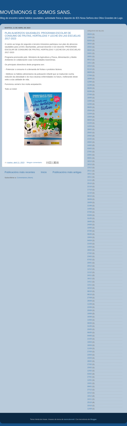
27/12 (89, 390)
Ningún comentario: (35, 162)
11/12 (89, 272)
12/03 (89, 126)
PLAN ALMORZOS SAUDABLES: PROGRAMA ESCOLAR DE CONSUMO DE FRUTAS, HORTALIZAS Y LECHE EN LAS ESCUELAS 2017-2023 (42, 36)
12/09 (89, 409)
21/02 (89, 139)
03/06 (89, 215)
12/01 (89, 380)
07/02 (89, 260)
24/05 (89, 225)
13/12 (89, 168)
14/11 (89, 63)
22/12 (89, 393)
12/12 (89, 269)
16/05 (89, 98)
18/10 (89, 288)
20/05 (89, 329)
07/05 (89, 231)
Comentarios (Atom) (25, 178)
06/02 (89, 50)
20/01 (89, 263)
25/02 (89, 133)
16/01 (89, 56)
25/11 (89, 171)
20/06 (89, 310)
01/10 (89, 69)
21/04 (89, 339)
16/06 (89, 79)
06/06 (89, 88)
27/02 (89, 253)
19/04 (89, 237)
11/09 (89, 304)
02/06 (89, 91)
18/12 (89, 161)
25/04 (89, 110)
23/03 (89, 355)
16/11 (89, 278)
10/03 (89, 37)
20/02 (89, 47)
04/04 (89, 240)
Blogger (93, 419)
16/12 (89, 164)
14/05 (89, 101)
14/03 (89, 247)
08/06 (89, 323)
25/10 (89, 183)
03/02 (89, 148)
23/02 (89, 256)
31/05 (89, 218)
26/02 (89, 44)
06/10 (89, 294)
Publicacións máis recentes (20, 172)
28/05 (89, 221)
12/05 (89, 104)
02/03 (89, 40)
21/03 (89, 123)
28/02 (89, 129)
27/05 (89, 94)
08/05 (89, 107)
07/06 (89, 212)
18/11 (89, 177)
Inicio (44, 172)
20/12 (89, 266)
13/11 (89, 285)
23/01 (89, 155)
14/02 (89, 145)
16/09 (89, 202)
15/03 (89, 358)
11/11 (89, 180)
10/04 (89, 117)
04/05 (89, 336)
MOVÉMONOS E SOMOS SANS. (35, 12)
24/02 (89, 136)
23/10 (89, 66)
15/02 (89, 367)
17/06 (89, 75)
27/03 (89, 352)
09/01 (89, 158)
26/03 (89, 34)
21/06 (89, 206)
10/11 (89, 399)
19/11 (89, 174)
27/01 (89, 152)
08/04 (89, 120)
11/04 (89, 114)
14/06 (89, 209)
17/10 (89, 190)
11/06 (89, 85)
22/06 (89, 307)
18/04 (89, 345)
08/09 (89, 72)
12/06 (89, 82)
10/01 (89, 383)
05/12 (89, 60)
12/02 (89, 371)
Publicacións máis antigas (67, 172)
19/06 (89, 313)
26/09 (89, 301)
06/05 (89, 234)
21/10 (89, 186)
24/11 (89, 275)
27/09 (89, 298)
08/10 (89, 196)
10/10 (89, 406)
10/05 (89, 228)
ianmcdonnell (69, 419)
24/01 (89, 53)
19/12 (89, 396)
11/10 (89, 193)
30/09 (89, 199)
